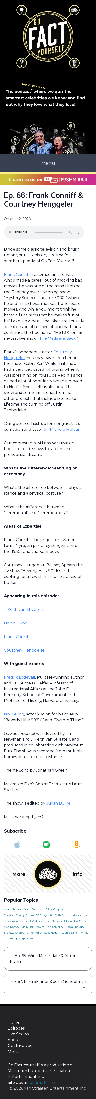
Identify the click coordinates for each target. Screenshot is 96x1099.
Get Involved (20, 1045)
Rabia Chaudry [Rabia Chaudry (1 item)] (75, 927)
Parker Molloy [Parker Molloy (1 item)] (55, 927)
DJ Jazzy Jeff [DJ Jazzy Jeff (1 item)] (44, 915)
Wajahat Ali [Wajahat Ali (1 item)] (26, 938)
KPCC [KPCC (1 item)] (77, 921)
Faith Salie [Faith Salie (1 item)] (61, 915)
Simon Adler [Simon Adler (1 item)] (34, 932)
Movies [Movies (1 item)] (40, 927)
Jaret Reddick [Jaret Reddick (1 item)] (33, 921)
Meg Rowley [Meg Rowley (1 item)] (11, 927)
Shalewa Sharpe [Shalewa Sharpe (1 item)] (14, 932)
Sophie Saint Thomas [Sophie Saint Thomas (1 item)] (74, 932)
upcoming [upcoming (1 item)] (10, 938)
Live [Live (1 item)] (85, 921)
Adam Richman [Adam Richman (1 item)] (33, 909)
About (14, 1040)
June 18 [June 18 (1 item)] (49, 921)
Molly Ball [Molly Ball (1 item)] (27, 927)
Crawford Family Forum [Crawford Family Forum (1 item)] (19, 915)
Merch (14, 1051)
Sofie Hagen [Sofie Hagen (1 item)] (51, 932)
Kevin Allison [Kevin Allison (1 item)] (64, 921)
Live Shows (18, 1034)
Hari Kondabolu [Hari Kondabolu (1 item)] (79, 915)
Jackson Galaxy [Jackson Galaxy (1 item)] (13, 921)
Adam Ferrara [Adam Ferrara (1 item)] (12, 909)
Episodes (16, 1028)
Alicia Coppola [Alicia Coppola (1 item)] (54, 909)
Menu (48, 163)
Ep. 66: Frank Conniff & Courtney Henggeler (43, 199)
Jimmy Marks (42, 1082)
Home (14, 1022)
